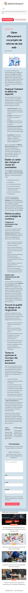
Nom (6, 475)
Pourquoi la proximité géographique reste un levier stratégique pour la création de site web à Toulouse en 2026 (14, 529)
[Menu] (3, 8)
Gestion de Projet (9, 29)
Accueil (3, 11)
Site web (7, 489)
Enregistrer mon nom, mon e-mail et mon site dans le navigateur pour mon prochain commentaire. (14, 498)
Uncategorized (14, 524)
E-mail (7, 482)
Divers (14, 544)
